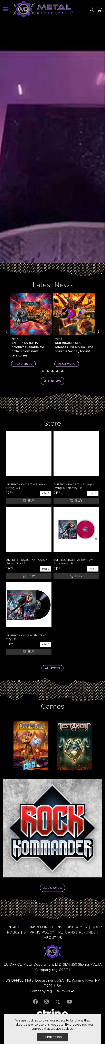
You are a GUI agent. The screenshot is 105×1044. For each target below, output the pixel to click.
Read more (23, 363)
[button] (42, 371)
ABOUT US (53, 938)
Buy (29, 501)
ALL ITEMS (52, 668)
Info (45, 493)
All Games (52, 888)
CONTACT (11, 927)
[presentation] (6, 331)
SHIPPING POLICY (39, 932)
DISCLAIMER (76, 927)
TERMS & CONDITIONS (43, 927)
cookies (32, 1020)
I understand (53, 1037)
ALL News (52, 381)
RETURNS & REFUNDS (77, 932)
